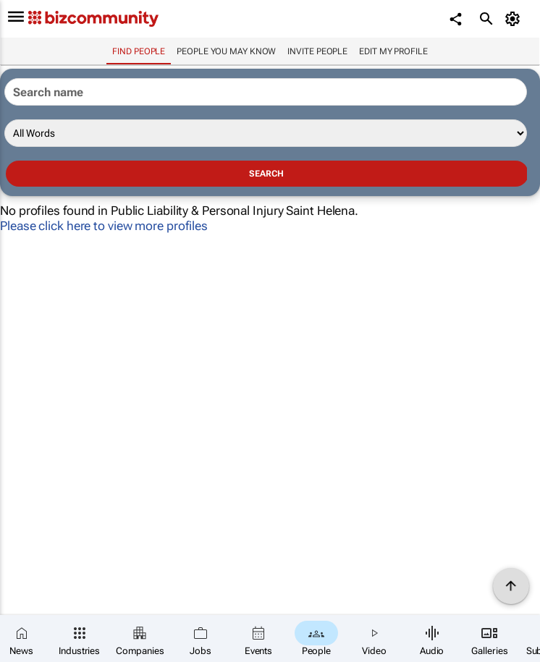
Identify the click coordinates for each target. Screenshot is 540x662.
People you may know (226, 51)
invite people (317, 51)
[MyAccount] (515, 19)
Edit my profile (393, 51)
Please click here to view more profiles (104, 225)
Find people (138, 51)
